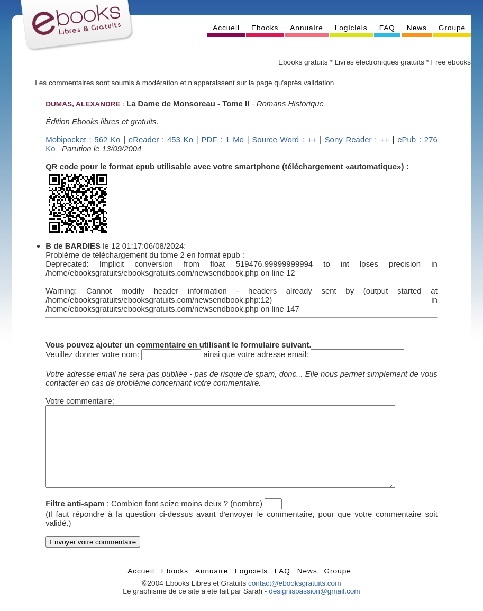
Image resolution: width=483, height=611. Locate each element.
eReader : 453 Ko (161, 139)
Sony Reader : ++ (357, 139)
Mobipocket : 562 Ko (82, 139)
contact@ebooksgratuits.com (294, 599)
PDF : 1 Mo (222, 139)
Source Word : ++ (284, 139)
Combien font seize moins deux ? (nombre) (186, 519)
